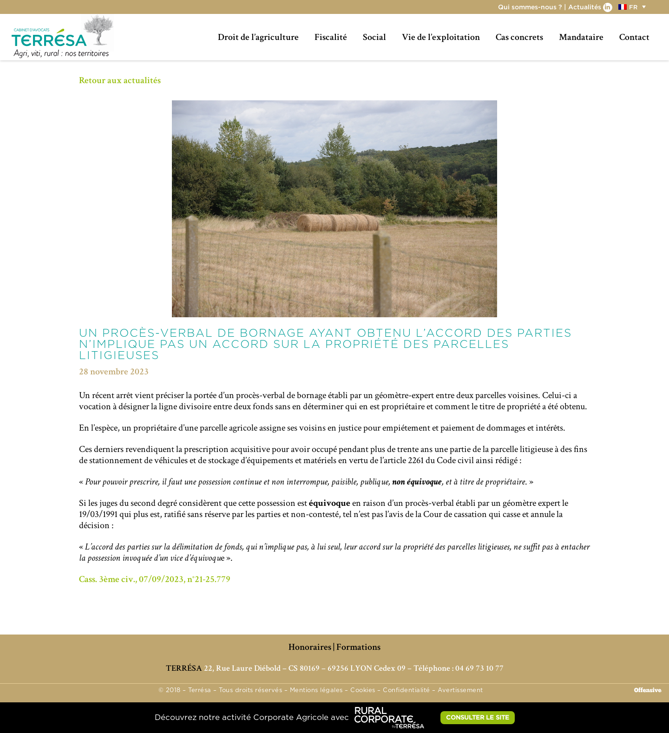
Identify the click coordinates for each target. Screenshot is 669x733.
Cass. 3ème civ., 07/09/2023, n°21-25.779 (154, 579)
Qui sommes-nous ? (530, 6)
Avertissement (460, 690)
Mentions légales (316, 690)
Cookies (362, 690)
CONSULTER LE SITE (477, 717)
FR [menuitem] (633, 7)
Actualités (584, 6)
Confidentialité (406, 690)
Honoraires (310, 647)
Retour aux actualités (120, 80)
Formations (358, 647)
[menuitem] (633, 6)
